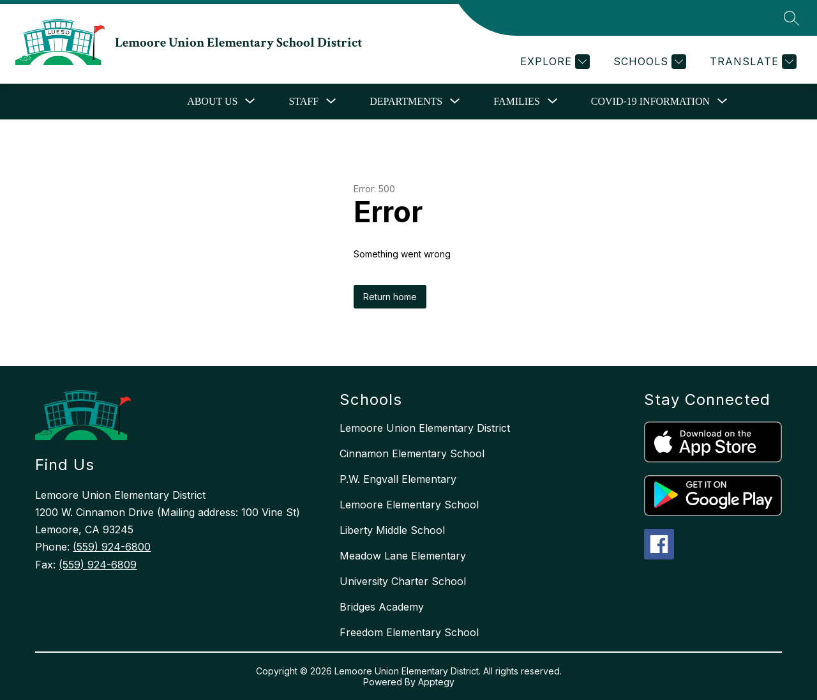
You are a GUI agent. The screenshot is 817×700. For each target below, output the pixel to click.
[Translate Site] (752, 62)
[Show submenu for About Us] (212, 101)
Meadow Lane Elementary (403, 555)
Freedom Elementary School (409, 632)
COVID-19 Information (650, 101)
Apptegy (436, 681)
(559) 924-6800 (112, 546)
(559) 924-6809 (98, 564)
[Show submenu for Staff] (304, 101)
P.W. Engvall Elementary (398, 479)
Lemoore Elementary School (409, 504)
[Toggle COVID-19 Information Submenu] (722, 101)
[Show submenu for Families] (516, 101)
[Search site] (791, 18)
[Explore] (553, 62)
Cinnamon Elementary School (412, 453)
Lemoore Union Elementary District (425, 428)
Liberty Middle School (392, 530)
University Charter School (403, 581)
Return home (390, 296)
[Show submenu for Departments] (406, 101)
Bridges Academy (382, 606)
